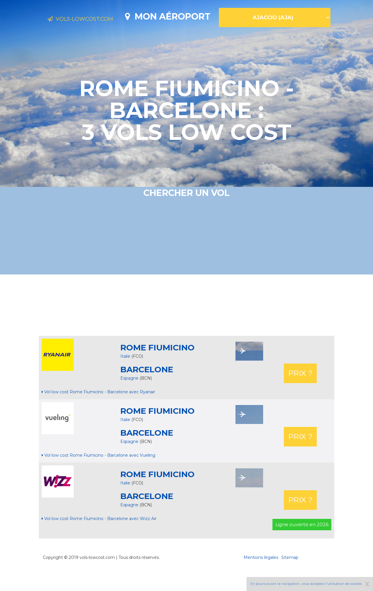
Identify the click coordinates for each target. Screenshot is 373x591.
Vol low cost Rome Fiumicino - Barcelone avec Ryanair (98, 412)
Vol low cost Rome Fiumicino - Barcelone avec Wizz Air (99, 539)
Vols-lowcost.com (93, 20)
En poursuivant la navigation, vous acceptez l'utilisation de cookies (306, 583)
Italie (125, 376)
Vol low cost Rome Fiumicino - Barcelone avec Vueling (98, 475)
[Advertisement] (186, 325)
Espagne (130, 398)
